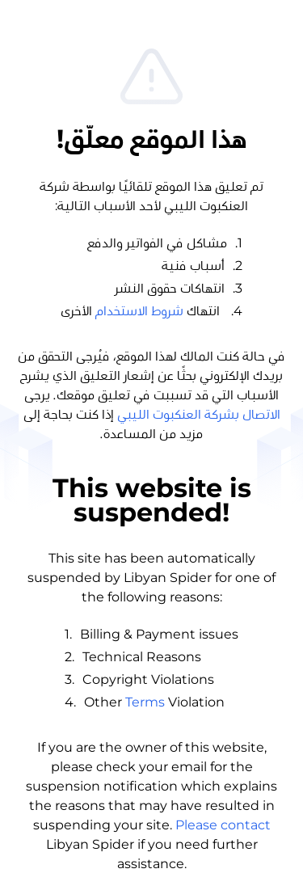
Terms (145, 702)
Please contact (223, 825)
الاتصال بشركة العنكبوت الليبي (198, 414)
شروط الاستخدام (139, 311)
